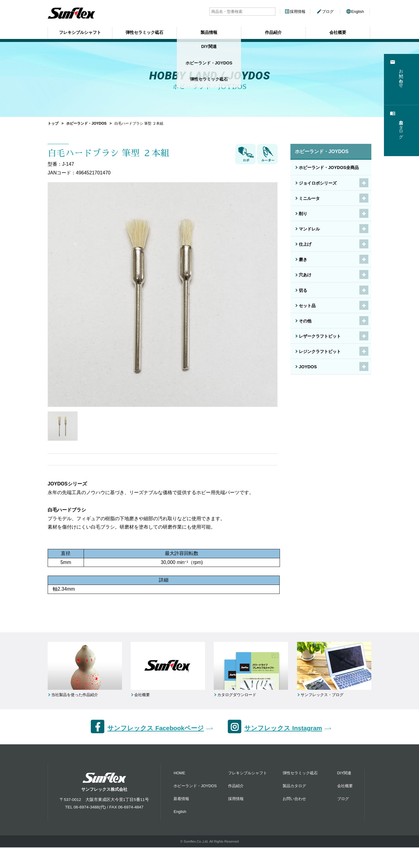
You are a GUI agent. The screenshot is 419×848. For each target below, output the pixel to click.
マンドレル (309, 229)
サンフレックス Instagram (283, 728)
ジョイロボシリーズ (318, 183)
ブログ (325, 11)
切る (303, 290)
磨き (303, 259)
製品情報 (209, 31)
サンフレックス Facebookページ (155, 728)
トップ (53, 123)
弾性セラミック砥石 (144, 31)
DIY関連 (344, 773)
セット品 (307, 305)
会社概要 (337, 31)
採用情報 (294, 11)
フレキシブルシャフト (80, 31)
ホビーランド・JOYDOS (86, 123)
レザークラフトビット (320, 336)
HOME (179, 773)
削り (303, 213)
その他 (305, 321)
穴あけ (305, 274)
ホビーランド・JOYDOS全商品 (329, 167)
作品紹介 (273, 31)
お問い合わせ (294, 799)
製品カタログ (294, 786)
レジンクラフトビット (320, 351)
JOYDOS (308, 366)
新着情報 (181, 799)
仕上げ (305, 244)
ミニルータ (309, 198)
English (355, 11)
